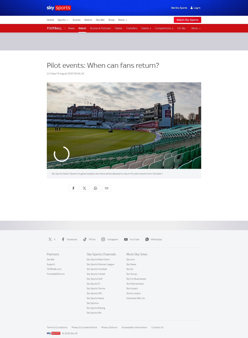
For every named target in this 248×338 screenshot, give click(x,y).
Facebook (68, 235)
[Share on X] (84, 184)
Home (50, 19)
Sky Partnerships (135, 280)
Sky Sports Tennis (96, 284)
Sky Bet (100, 19)
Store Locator (133, 289)
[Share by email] (106, 184)
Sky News (131, 260)
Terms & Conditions (57, 323)
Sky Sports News (95, 294)
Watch (88, 19)
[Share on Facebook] (73, 184)
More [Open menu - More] (196, 28)
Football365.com (56, 270)
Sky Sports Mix (94, 309)
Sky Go (129, 265)
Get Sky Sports (179, 7)
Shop (111, 19)
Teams (146, 28)
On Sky (181, 28)
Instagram (109, 235)
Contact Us (157, 323)
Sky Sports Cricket (96, 270)
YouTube (131, 235)
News (71, 28)
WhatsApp (153, 235)
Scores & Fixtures (100, 28)
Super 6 (51, 260)
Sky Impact (132, 284)
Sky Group (131, 270)
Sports (63, 19)
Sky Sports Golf (94, 275)
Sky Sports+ (93, 299)
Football (54, 28)
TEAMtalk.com (54, 265)
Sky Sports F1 (93, 280)
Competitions (164, 28)
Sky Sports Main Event (98, 255)
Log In (195, 7)
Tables (118, 28)
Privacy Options (109, 323)
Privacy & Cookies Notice (84, 323)
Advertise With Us (135, 294)
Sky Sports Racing (96, 304)
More (123, 19)
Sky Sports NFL (94, 289)
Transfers (131, 28)
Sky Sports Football (97, 265)
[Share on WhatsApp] (95, 184)
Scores (77, 19)
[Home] (59, 8)
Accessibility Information (134, 323)
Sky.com (130, 255)
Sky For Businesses (136, 275)
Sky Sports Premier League (100, 260)
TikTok (88, 235)
